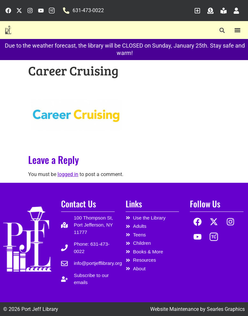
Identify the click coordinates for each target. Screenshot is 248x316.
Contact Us (78, 203)
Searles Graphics (226, 309)
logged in (68, 174)
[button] (222, 30)
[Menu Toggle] (237, 30)
